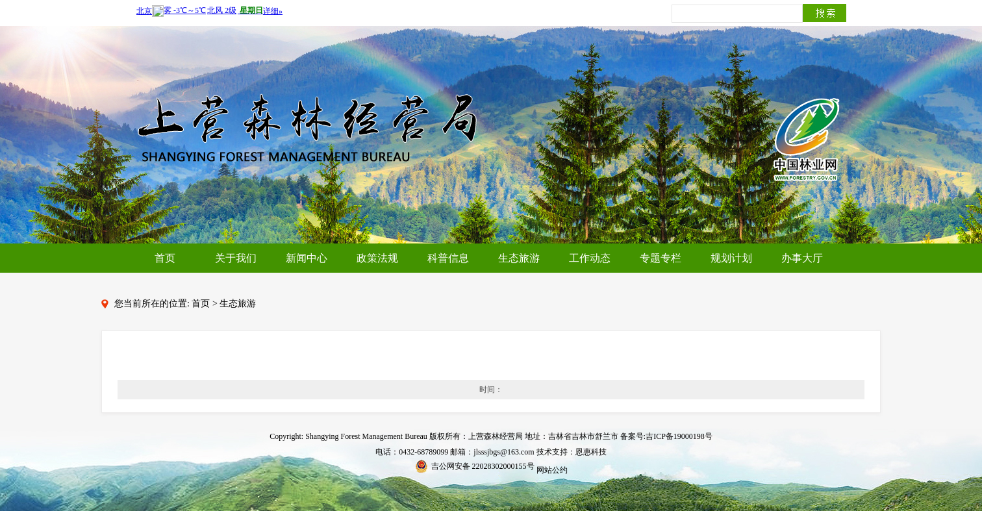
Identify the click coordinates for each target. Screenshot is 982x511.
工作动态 (590, 258)
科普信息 (448, 258)
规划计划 (731, 258)
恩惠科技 (591, 451)
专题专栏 (660, 258)
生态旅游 (519, 258)
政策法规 (377, 258)
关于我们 (236, 258)
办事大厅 (802, 258)
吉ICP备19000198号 (679, 436)
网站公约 (552, 470)
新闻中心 (306, 258)
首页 (165, 258)
